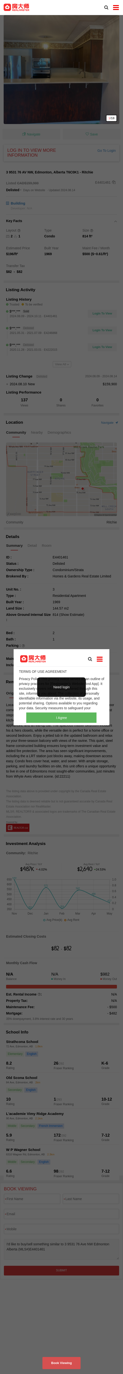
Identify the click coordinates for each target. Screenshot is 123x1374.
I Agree (61, 717)
